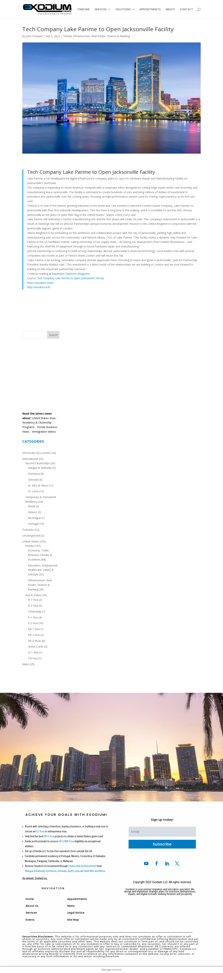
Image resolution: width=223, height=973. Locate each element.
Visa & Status (33, 595)
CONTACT (186, 9)
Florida (67, 36)
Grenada (33, 479)
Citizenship (34, 611)
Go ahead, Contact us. (35, 878)
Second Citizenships (37, 463)
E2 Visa (40, 831)
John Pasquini (34, 36)
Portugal (33, 524)
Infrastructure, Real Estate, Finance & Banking (101, 36)
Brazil (31, 506)
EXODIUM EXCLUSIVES (36, 453)
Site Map (73, 920)
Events (30, 920)
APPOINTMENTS (150, 9)
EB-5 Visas (34, 641)
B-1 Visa (33, 599)
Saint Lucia (73, 871)
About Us (32, 906)
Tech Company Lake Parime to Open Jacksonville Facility (70, 278)
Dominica (34, 473)
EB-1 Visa (34, 629)
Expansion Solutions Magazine (71, 273)
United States (30, 541)
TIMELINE (83, 9)
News (71, 906)
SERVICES (101, 9)
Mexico (32, 512)
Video (25, 664)
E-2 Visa (33, 623)
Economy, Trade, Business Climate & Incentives (40, 555)
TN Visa (33, 658)
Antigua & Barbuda (40, 468)
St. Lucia (33, 491)
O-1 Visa (33, 652)
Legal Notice (75, 913)
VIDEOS (67, 9)
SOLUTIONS (123, 9)
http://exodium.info (39, 287)
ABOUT (170, 9)
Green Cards (35, 646)
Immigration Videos (44, 431)
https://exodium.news (40, 283)
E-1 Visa (33, 617)
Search (53, 335)
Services (31, 913)
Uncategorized (31, 535)
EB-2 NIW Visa (66, 841)
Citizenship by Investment (82, 866)
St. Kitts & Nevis (38, 485)
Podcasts (28, 529)
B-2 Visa (33, 605)
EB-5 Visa (48, 836)
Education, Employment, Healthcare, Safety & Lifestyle (43, 570)
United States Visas (44, 418)
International (30, 459)
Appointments (77, 899)
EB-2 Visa (34, 635)
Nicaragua (34, 518)
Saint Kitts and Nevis (94, 871)
